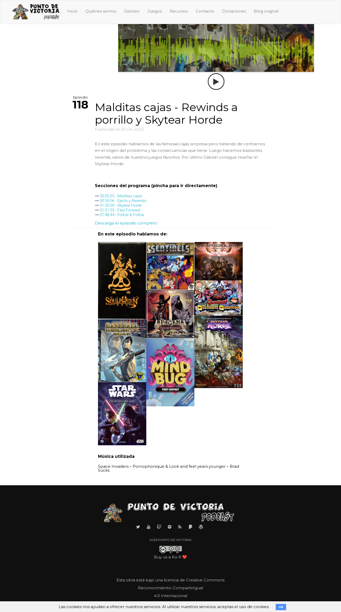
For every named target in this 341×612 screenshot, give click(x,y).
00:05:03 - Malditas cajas (121, 196)
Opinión (132, 11)
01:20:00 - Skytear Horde (121, 205)
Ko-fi (176, 557)
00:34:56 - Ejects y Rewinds (123, 200)
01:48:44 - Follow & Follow (122, 214)
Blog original (266, 11)
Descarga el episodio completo (126, 223)
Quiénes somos (100, 11)
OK (281, 607)
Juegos (154, 11)
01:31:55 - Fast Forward (120, 210)
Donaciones (234, 11)
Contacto (205, 11)
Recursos (179, 11)
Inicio (72, 11)
